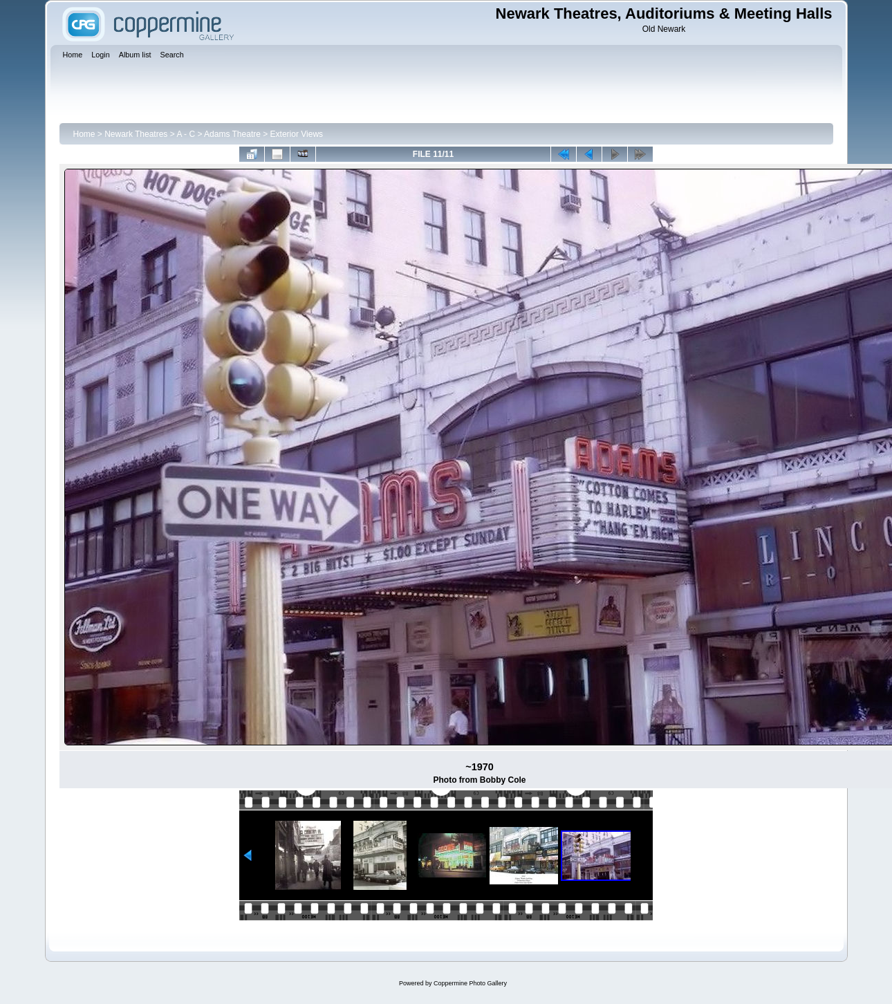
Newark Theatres (135, 134)
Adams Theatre (232, 134)
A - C (185, 134)
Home (84, 134)
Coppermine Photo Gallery (470, 983)
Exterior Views (296, 134)
